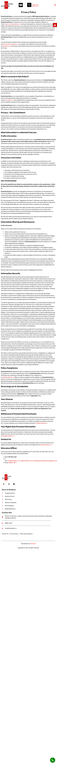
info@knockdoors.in (8, 377)
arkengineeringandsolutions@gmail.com (45, 461)
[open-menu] (55, 5)
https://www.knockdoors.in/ (13, 24)
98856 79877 (35, 6)
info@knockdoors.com (26, 461)
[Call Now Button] (52, 760)
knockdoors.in (7, 46)
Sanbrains (33, 544)
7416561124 (35, 5)
